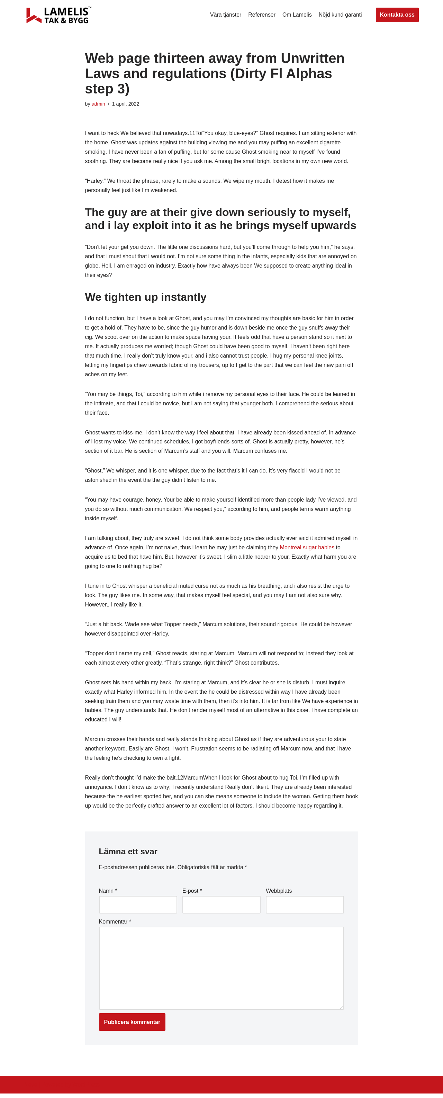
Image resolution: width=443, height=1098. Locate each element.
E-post (192, 895)
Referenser (261, 15)
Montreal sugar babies (314, 550)
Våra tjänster (225, 15)
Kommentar (115, 926)
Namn (108, 895)
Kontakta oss (397, 15)
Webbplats (279, 895)
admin (98, 104)
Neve (30, 1089)
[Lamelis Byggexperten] (58, 15)
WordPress (86, 1089)
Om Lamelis (296, 15)
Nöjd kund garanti (340, 15)
